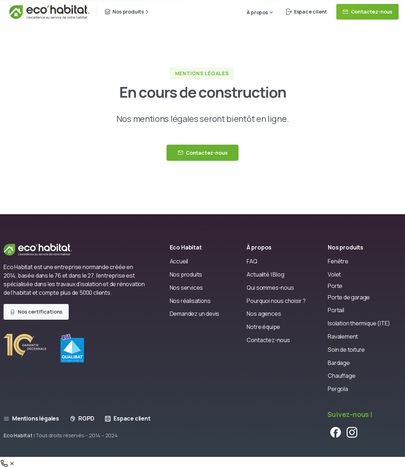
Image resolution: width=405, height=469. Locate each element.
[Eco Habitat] (44, 249)
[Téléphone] (7, 463)
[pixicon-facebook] (335, 435)
